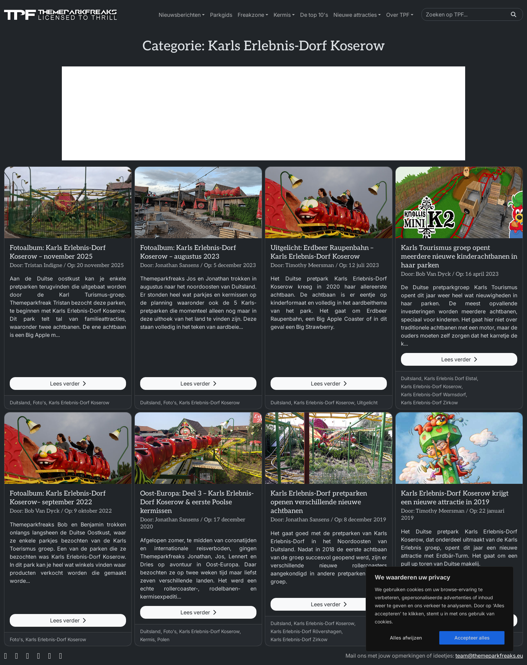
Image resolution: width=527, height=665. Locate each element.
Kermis (282, 14)
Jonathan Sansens (177, 265)
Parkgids (221, 14)
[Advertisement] (263, 113)
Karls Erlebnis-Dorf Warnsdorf (433, 394)
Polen (163, 639)
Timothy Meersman (309, 265)
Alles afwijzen (406, 638)
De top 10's (314, 14)
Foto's (39, 402)
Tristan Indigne (43, 265)
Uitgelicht (367, 402)
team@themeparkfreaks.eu (489, 655)
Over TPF (397, 14)
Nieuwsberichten (180, 14)
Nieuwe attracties (355, 14)
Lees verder (68, 383)
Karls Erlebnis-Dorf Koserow (79, 402)
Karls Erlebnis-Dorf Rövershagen (306, 631)
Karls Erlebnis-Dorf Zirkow (429, 402)
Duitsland (20, 402)
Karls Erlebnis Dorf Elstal (450, 378)
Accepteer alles (472, 638)
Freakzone (251, 14)
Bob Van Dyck (433, 274)
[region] (440, 609)
